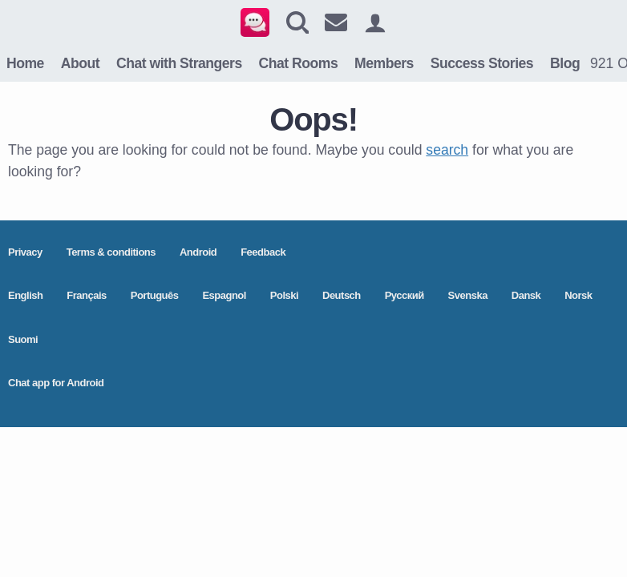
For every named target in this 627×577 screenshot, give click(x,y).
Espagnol (224, 295)
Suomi (23, 339)
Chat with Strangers (179, 63)
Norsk (578, 295)
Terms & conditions (111, 252)
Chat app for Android (56, 383)
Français (86, 295)
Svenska (467, 295)
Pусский (404, 295)
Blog (565, 63)
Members (384, 63)
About (80, 63)
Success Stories (482, 63)
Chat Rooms (298, 63)
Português (155, 295)
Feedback (263, 252)
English (25, 295)
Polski (284, 295)
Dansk (526, 295)
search (447, 150)
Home (25, 63)
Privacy (25, 252)
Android (198, 252)
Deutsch (341, 295)
